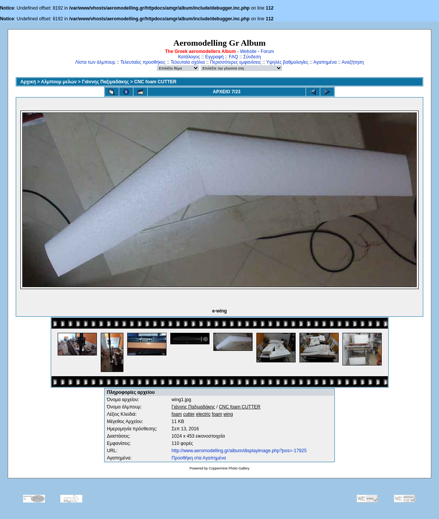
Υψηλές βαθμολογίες (287, 62)
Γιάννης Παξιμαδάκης (105, 81)
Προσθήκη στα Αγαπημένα (198, 458)
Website (248, 51)
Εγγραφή (214, 57)
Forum (267, 51)
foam (176, 414)
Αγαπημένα (325, 62)
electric (203, 414)
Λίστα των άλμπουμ (95, 62)
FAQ (233, 57)
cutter (189, 414)
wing (228, 414)
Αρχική (28, 81)
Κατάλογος (189, 57)
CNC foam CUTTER (155, 81)
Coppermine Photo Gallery (229, 468)
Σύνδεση (252, 57)
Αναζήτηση (353, 62)
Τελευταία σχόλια (188, 62)
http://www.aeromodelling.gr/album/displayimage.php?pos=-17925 (238, 450)
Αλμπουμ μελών (59, 81)
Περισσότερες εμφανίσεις (235, 62)
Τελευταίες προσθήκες (143, 62)
